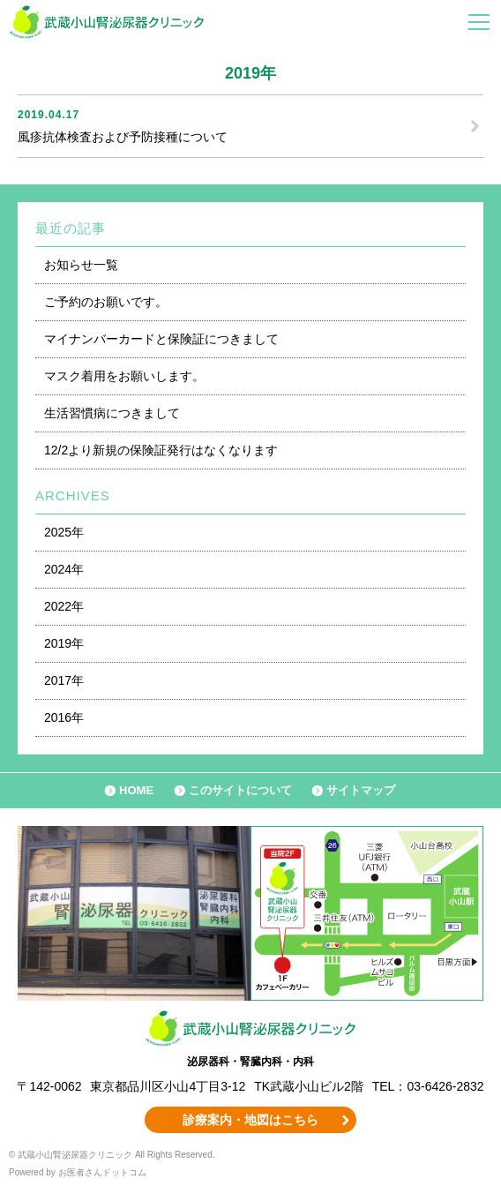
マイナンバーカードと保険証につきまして (161, 339)
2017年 (64, 680)
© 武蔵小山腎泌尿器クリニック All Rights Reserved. (112, 1155)
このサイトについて (240, 790)
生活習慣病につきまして (112, 413)
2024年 (64, 569)
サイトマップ (360, 790)
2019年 (64, 643)
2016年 (64, 717)
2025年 (64, 532)
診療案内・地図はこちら (250, 1120)
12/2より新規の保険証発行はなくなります (161, 450)
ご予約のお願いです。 (106, 302)
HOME (136, 790)
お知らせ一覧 (81, 265)
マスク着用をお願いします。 (124, 376)
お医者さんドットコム (102, 1172)
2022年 (64, 606)
